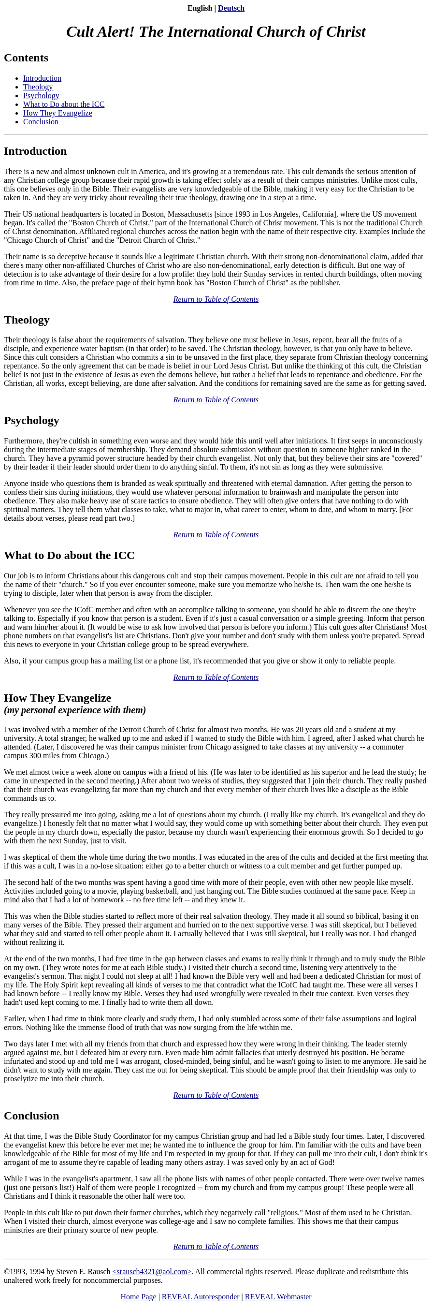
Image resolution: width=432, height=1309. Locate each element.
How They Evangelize (57, 113)
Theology (38, 87)
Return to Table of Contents (216, 299)
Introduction (42, 78)
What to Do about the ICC (63, 104)
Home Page (138, 1297)
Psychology (41, 95)
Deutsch (231, 8)
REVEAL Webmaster (278, 1297)
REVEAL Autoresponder (201, 1297)
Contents (26, 57)
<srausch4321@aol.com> (152, 1271)
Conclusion (40, 122)
